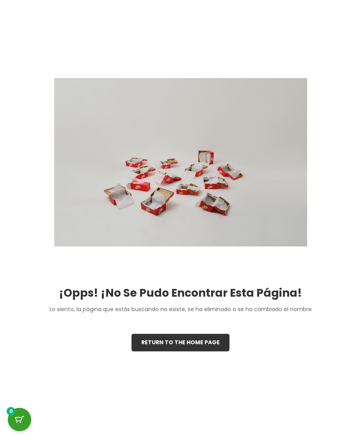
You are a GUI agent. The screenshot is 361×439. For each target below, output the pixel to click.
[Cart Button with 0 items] (19, 419)
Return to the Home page (180, 342)
